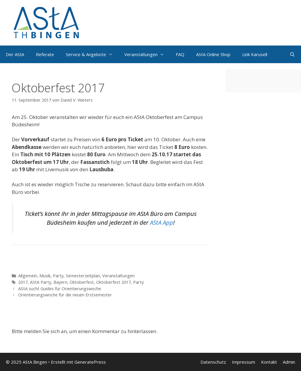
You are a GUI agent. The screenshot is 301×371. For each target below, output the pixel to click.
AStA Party (40, 282)
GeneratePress (90, 362)
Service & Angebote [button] (92, 54)
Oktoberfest (82, 282)
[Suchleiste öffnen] (292, 54)
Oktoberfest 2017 (113, 282)
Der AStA (15, 54)
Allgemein (27, 275)
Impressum (243, 362)
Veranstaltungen (118, 275)
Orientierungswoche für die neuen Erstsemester (65, 295)
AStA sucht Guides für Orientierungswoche (59, 288)
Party (58, 275)
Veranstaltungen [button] (147, 54)
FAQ (180, 54)
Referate (45, 54)
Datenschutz (213, 362)
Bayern (60, 282)
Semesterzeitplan (83, 275)
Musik (45, 275)
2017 (23, 282)
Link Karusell (254, 54)
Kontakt (269, 362)
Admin (289, 362)
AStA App (161, 222)
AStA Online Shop (213, 54)
